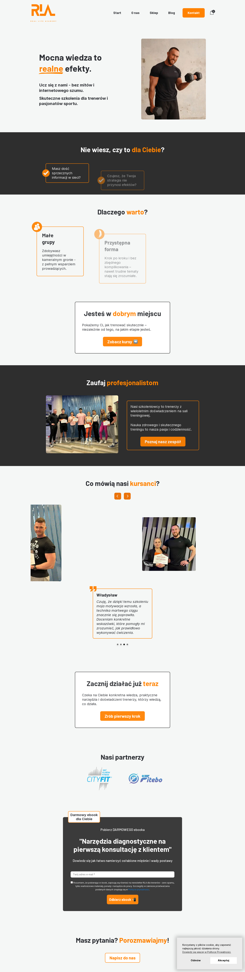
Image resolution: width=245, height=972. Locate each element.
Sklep (154, 13)
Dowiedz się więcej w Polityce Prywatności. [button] (206, 952)
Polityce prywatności (138, 904)
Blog (171, 13)
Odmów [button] (196, 960)
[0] (117, 644)
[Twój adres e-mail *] (122, 889)
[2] (124, 644)
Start (117, 13)
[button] (122, 356)
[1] (121, 644)
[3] (127, 644)
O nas (135, 13)
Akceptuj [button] (223, 960)
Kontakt (194, 13)
